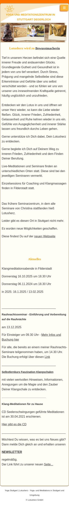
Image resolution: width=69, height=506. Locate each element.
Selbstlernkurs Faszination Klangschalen (28, 371)
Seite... (48, 464)
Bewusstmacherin (47, 48)
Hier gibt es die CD (14, 424)
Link (47, 356)
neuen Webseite (44, 236)
